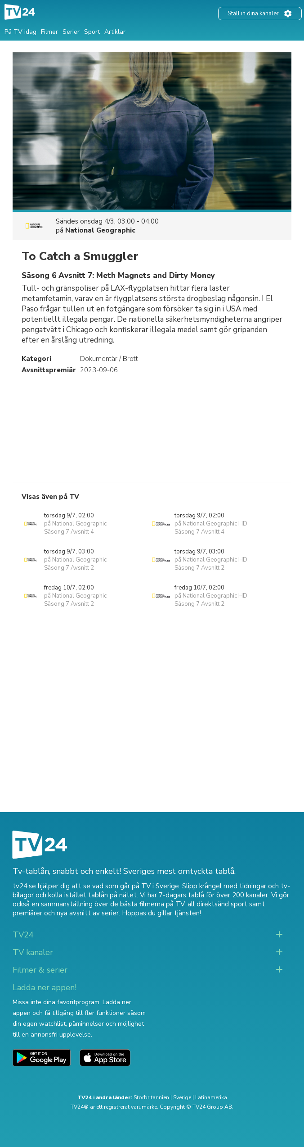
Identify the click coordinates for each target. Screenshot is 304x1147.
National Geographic (100, 230)
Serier (71, 31)
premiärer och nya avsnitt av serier (66, 913)
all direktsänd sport (217, 904)
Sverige (182, 1097)
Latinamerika (211, 1097)
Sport (92, 31)
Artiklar (114, 31)
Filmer (49, 31)
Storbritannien (151, 1097)
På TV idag (20, 31)
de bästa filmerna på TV (147, 904)
